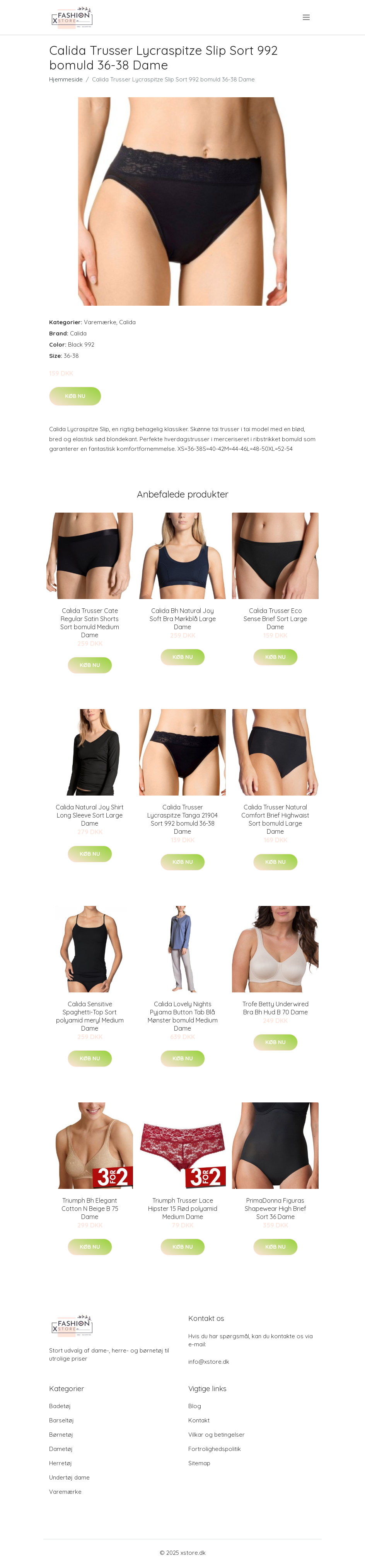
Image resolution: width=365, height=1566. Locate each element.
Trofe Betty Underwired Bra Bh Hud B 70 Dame (275, 1008)
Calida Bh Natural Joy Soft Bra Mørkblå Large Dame (183, 619)
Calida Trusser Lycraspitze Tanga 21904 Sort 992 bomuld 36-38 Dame (182, 819)
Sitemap (199, 1463)
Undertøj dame (69, 1477)
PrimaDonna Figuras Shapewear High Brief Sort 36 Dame (275, 1209)
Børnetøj (61, 1434)
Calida (127, 322)
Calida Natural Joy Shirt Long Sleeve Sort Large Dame (90, 815)
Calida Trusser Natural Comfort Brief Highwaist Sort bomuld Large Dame (275, 819)
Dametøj (61, 1449)
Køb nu (75, 396)
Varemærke (100, 322)
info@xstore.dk (208, 1361)
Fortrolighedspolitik (214, 1449)
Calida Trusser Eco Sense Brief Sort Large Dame (275, 619)
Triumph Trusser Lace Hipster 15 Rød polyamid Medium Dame (182, 1209)
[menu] (307, 17)
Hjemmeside (66, 79)
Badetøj (60, 1406)
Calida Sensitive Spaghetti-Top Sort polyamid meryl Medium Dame (90, 1016)
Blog (194, 1406)
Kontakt (199, 1420)
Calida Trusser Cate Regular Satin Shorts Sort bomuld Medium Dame (89, 623)
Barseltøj (61, 1420)
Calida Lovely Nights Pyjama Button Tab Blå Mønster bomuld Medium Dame (183, 1016)
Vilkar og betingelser (216, 1434)
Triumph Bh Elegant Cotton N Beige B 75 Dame (89, 1209)
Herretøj (60, 1463)
